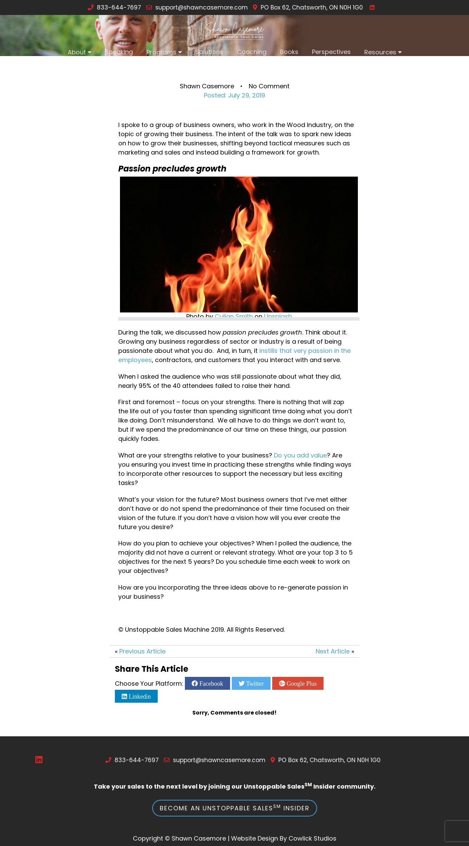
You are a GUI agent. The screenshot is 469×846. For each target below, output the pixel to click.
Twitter (254, 683)
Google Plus (301, 683)
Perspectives (331, 52)
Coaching (251, 52)
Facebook (210, 683)
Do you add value (300, 455)
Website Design (254, 838)
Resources (380, 52)
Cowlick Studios (312, 838)
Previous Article (142, 651)
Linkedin (139, 696)
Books (289, 52)
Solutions (209, 52)
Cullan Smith (234, 316)
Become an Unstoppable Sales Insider (235, 807)
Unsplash (278, 316)
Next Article (333, 651)
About (77, 52)
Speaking (119, 52)
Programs (161, 52)
